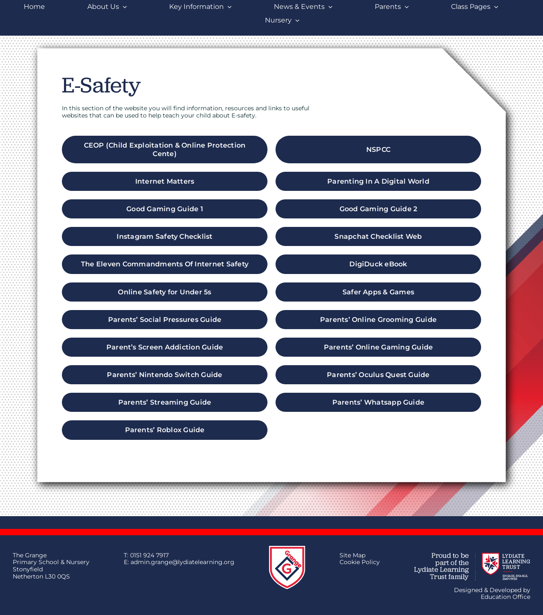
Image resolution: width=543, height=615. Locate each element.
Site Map (352, 555)
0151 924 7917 (149, 555)
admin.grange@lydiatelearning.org (182, 562)
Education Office (505, 597)
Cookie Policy (360, 562)
